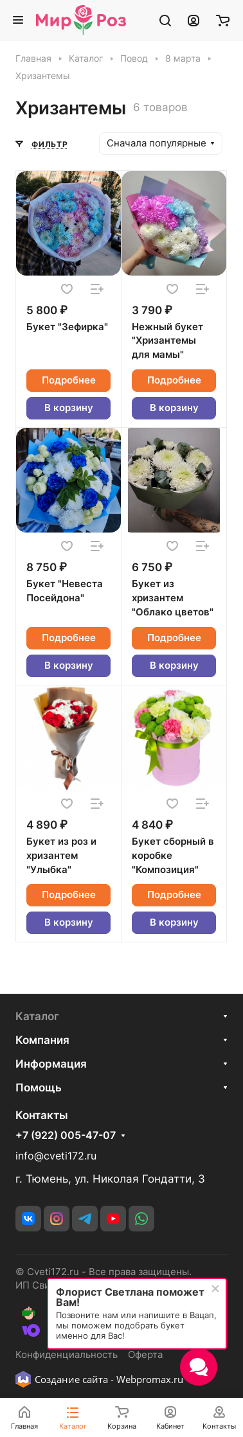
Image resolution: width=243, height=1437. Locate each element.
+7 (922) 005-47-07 (65, 1136)
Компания (42, 1040)
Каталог (37, 1016)
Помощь (38, 1087)
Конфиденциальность (66, 1355)
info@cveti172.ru (55, 1156)
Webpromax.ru (149, 1379)
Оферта (145, 1355)
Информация (51, 1063)
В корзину (68, 408)
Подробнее (69, 380)
